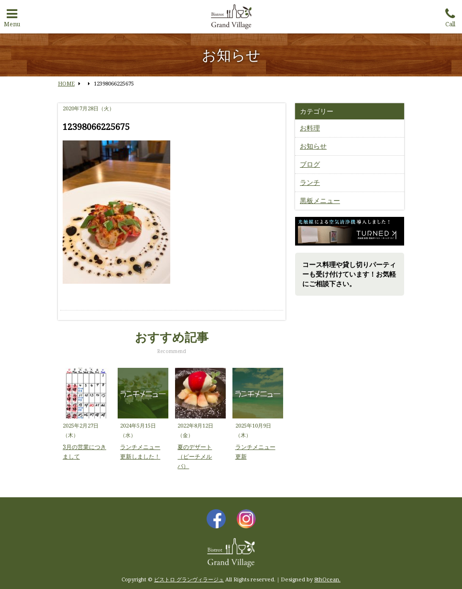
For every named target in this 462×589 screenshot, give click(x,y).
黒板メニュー (320, 200)
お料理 (310, 127)
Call (450, 16)
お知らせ (313, 145)
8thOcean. (327, 579)
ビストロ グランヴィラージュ (189, 579)
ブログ (310, 164)
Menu (12, 16)
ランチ (310, 182)
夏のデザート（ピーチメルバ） (194, 456)
